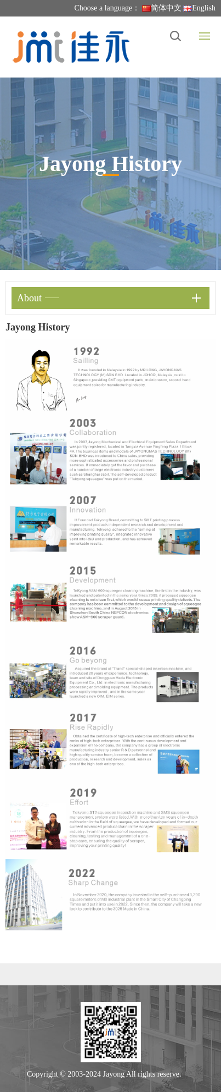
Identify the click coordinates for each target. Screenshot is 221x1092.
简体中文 (162, 8)
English (199, 8)
